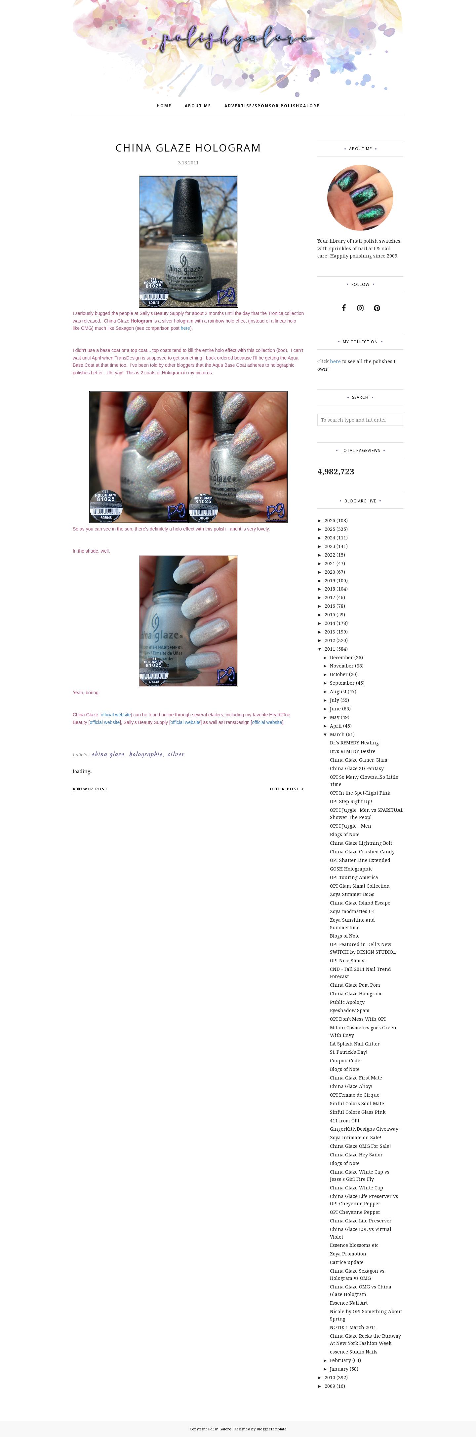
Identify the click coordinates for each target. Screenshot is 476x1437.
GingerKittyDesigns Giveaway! (365, 1129)
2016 (330, 606)
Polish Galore (219, 1428)
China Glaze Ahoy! (351, 1086)
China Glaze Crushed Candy (362, 851)
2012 (330, 640)
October (339, 674)
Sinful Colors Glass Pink (357, 1112)
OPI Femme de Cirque (354, 1095)
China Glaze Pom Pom (355, 985)
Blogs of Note (345, 834)
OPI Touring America (354, 877)
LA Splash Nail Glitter (355, 1044)
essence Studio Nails (353, 1352)
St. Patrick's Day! (349, 1052)
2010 (330, 1377)
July (334, 700)
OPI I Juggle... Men (350, 826)
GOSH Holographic (351, 869)
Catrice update (347, 1262)
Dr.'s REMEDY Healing (354, 742)
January (339, 1369)
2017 (330, 597)
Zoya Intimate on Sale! (355, 1137)
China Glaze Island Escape (360, 903)
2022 (330, 555)
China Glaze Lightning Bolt (361, 843)
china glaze (108, 754)
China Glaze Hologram (355, 993)
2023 (330, 546)
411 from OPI (344, 1120)
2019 (330, 580)
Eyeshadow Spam (350, 1010)
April (336, 726)
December (341, 657)
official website (116, 714)
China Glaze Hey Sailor (356, 1154)
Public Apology (347, 1002)
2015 (330, 614)
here (185, 328)
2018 (330, 589)
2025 (330, 529)
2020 (330, 572)
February (340, 1360)
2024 (330, 537)
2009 (330, 1386)
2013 (330, 632)
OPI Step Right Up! (351, 801)
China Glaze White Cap (356, 1187)
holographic (146, 754)
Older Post (285, 788)
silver (176, 754)
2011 (330, 649)
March (337, 734)
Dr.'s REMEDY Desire (353, 751)
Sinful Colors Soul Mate (357, 1103)
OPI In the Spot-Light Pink (360, 793)
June (335, 708)
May (334, 717)
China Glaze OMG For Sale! (360, 1146)
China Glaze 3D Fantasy (357, 768)
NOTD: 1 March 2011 (353, 1327)
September (342, 683)
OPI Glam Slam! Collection (360, 886)
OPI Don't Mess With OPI (358, 1019)
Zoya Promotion (348, 1253)
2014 (330, 623)
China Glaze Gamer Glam (358, 760)
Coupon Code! (346, 1060)
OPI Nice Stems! (348, 960)
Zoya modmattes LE (352, 911)
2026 (330, 520)
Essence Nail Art (349, 1303)
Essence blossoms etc (354, 1245)
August (338, 691)
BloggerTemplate (272, 1428)
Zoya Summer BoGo (352, 894)
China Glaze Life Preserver (361, 1220)
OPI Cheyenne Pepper (355, 1212)
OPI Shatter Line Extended (360, 860)
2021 (330, 563)
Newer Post (92, 788)
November (342, 666)
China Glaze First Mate (356, 1078)
